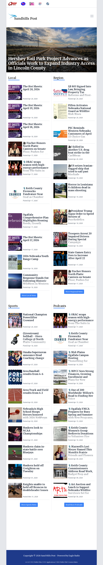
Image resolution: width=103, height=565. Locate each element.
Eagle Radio (74, 555)
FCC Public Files (36, 562)
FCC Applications (49, 562)
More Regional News (74, 292)
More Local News (29, 295)
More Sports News (28, 505)
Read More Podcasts (74, 505)
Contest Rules (73, 562)
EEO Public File (62, 562)
